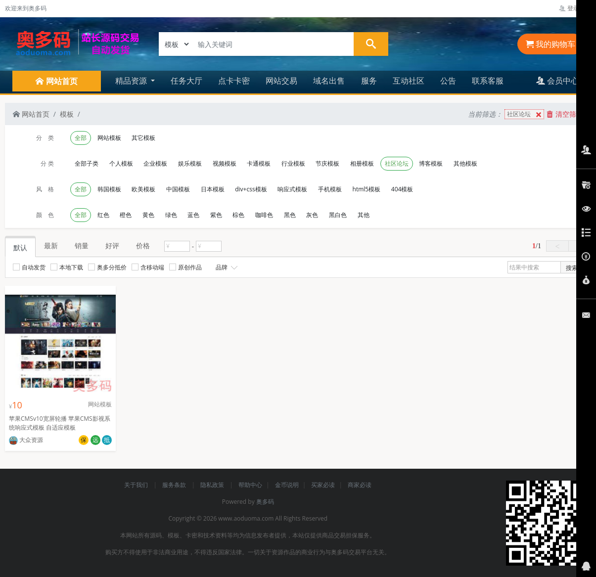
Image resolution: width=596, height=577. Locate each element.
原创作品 (185, 267)
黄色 (148, 215)
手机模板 (330, 189)
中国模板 (178, 189)
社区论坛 (525, 114)
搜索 (572, 268)
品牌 (225, 267)
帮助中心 (250, 485)
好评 (112, 245)
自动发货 (29, 267)
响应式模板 (292, 189)
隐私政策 (213, 485)
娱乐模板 (190, 163)
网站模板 (109, 137)
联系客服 (488, 80)
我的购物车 (550, 44)
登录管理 (575, 8)
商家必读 (359, 485)
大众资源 (26, 440)
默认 (20, 247)
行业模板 (293, 163)
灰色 (312, 215)
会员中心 (557, 80)
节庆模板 (327, 163)
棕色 (238, 215)
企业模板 (155, 163)
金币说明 (287, 485)
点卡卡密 (234, 80)
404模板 (402, 189)
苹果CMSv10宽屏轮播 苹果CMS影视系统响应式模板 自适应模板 (59, 423)
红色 (103, 215)
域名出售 (329, 80)
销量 (82, 245)
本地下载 (66, 267)
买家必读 (323, 485)
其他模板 (465, 163)
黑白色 (338, 215)
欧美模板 (143, 189)
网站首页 (31, 114)
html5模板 (367, 189)
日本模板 (213, 189)
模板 (67, 114)
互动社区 (408, 80)
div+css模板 (251, 189)
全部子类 (86, 163)
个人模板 (121, 163)
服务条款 (174, 485)
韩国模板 (109, 189)
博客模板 (431, 163)
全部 (81, 137)
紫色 (216, 215)
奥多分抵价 (107, 267)
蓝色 (193, 215)
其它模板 (143, 137)
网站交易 (281, 80)
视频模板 (224, 163)
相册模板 (362, 163)
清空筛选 (565, 114)
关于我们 (136, 485)
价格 (143, 245)
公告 (448, 80)
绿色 (171, 215)
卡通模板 (259, 163)
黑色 (290, 215)
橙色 (126, 215)
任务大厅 (186, 80)
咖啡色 (264, 215)
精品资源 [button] (132, 80)
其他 (363, 215)
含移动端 (148, 267)
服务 (369, 80)
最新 (51, 245)
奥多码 (265, 501)
